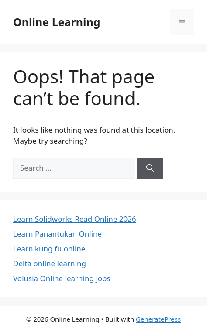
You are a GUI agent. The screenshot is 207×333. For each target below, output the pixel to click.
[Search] (150, 168)
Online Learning (56, 21)
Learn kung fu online (49, 249)
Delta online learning (49, 263)
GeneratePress (158, 319)
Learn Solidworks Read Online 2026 (74, 219)
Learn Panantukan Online (57, 234)
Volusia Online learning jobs (61, 278)
